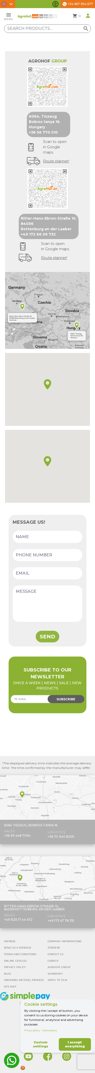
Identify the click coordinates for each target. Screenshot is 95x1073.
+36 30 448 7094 (17, 835)
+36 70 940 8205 (61, 836)
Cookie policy (49, 1030)
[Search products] (47, 28)
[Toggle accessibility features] (55, 4)
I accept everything (75, 1044)
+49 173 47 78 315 (61, 920)
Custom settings (40, 1044)
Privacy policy (32, 1030)
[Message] (47, 603)
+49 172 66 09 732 (38, 234)
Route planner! (56, 161)
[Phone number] (47, 555)
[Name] (47, 537)
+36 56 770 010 (43, 132)
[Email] (47, 573)
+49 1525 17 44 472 (18, 919)
